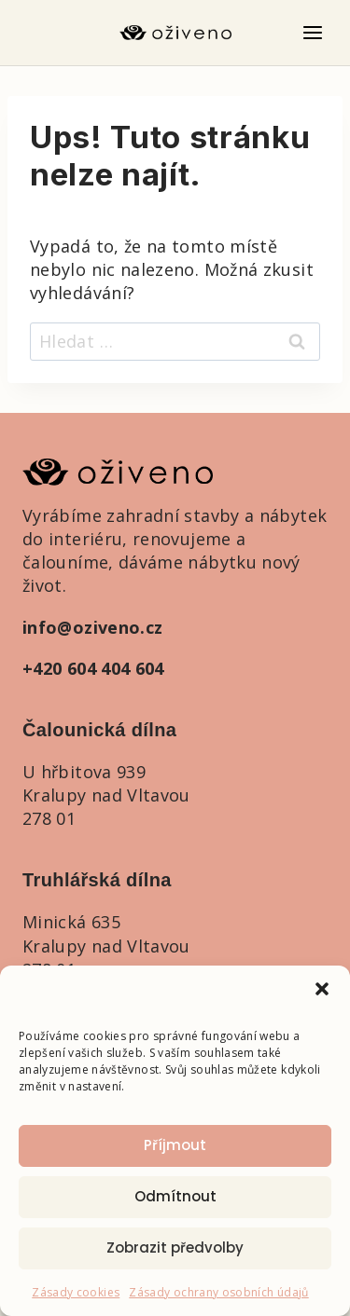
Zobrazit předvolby (175, 1247)
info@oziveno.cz (92, 627)
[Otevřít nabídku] (312, 32)
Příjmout (175, 1145)
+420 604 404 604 (93, 668)
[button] (322, 989)
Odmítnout (175, 1196)
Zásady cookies (75, 1292)
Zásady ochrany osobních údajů (218, 1292)
